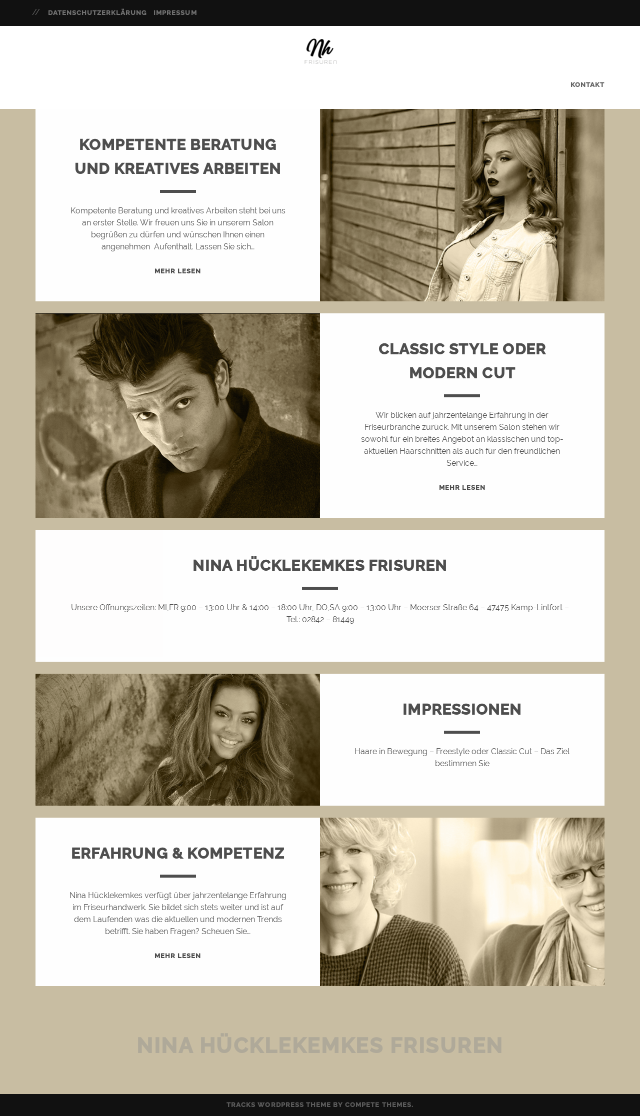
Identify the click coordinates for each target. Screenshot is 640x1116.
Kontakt (587, 84)
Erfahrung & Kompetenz (177, 853)
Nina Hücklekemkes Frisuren (319, 565)
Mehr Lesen (177, 271)
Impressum (175, 12)
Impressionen (462, 709)
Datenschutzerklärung (97, 12)
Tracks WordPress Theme (278, 1105)
